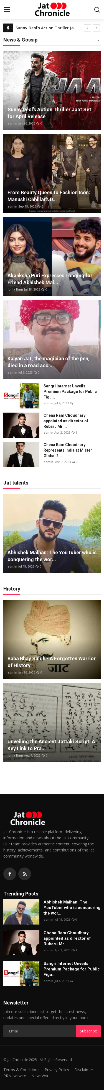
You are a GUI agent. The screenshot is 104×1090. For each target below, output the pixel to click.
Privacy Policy (57, 1069)
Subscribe (88, 1031)
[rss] (24, 874)
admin (12, 123)
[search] (97, 10)
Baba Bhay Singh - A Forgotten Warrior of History (51, 662)
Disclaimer (83, 1069)
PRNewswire (14, 1075)
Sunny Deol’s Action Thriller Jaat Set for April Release (47, 27)
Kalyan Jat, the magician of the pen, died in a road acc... (48, 362)
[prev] (87, 28)
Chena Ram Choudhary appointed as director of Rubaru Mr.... (66, 421)
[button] (98, 40)
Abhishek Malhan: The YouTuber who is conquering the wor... (52, 556)
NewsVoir (40, 1075)
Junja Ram (15, 289)
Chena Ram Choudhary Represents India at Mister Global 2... (68, 450)
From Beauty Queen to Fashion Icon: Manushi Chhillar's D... (48, 196)
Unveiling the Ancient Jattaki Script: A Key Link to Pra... (51, 745)
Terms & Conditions (21, 1069)
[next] (96, 28)
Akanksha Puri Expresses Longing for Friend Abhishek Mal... (49, 279)
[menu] (7, 10)
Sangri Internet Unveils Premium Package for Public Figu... (70, 391)
